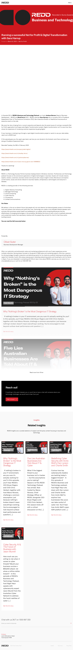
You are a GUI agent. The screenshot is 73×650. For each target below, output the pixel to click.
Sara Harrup (44, 117)
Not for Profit (23, 41)
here (22, 141)
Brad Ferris (21, 117)
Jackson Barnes (51, 115)
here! (14, 135)
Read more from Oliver (36, 372)
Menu (70, 2)
